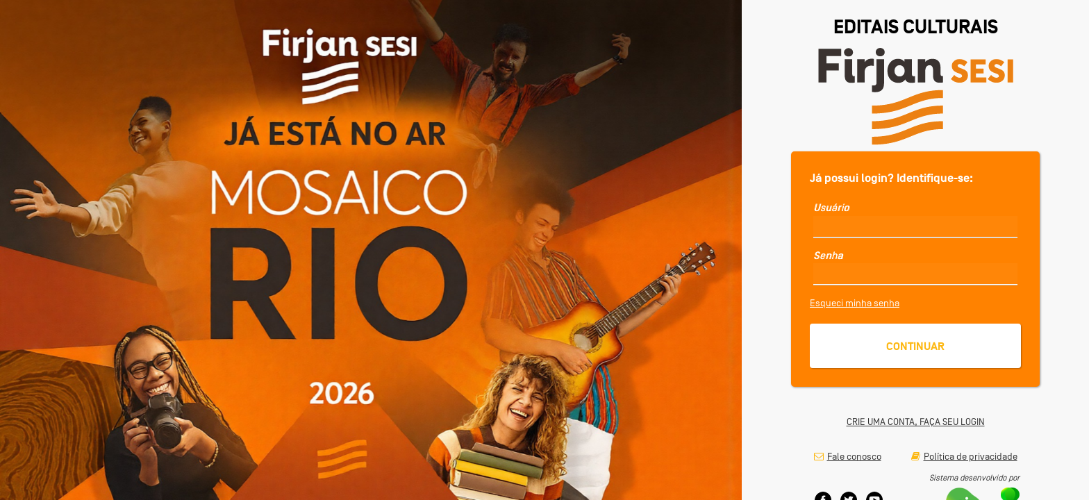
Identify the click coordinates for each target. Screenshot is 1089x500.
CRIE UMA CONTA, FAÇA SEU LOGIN (916, 421)
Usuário (831, 207)
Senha (828, 255)
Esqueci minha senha (854, 302)
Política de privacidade (964, 456)
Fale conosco (847, 456)
